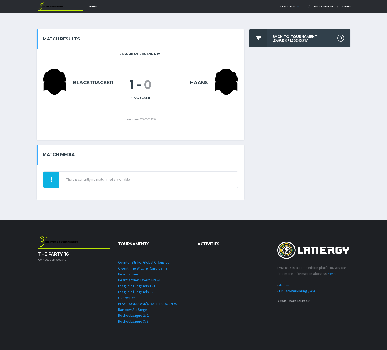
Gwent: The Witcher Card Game (143, 268)
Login (346, 6)
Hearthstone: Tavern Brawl (139, 280)
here (331, 273)
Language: (290, 6)
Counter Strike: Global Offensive (144, 262)
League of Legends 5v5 (136, 291)
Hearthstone (128, 274)
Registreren (323, 6)
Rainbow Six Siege (132, 309)
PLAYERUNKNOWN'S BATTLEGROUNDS (147, 303)
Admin (284, 285)
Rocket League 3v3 (133, 321)
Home (93, 6)
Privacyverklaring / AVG (298, 291)
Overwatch (127, 297)
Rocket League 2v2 (133, 315)
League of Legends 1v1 (136, 285)
